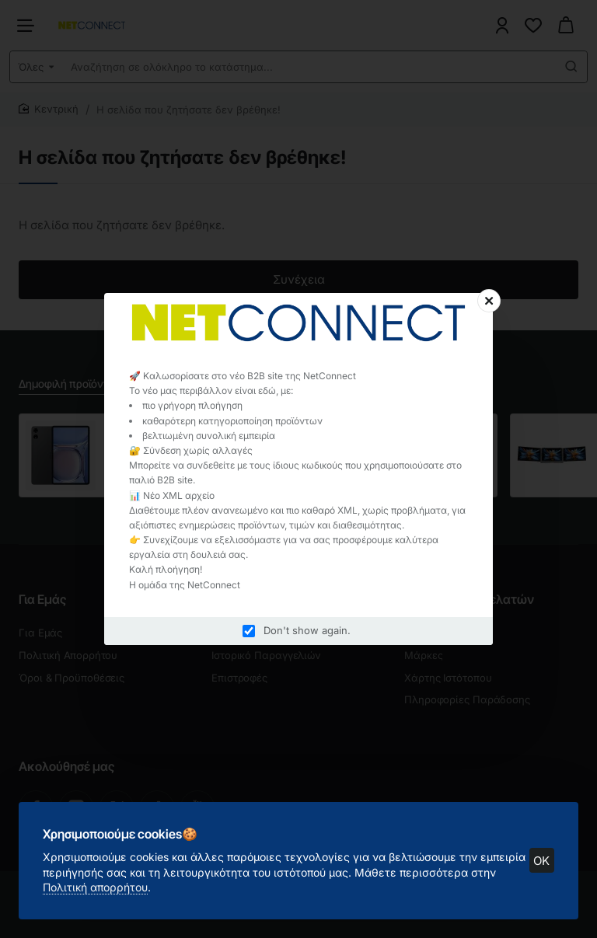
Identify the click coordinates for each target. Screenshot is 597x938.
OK (541, 860)
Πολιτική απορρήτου (96, 886)
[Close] (489, 300)
